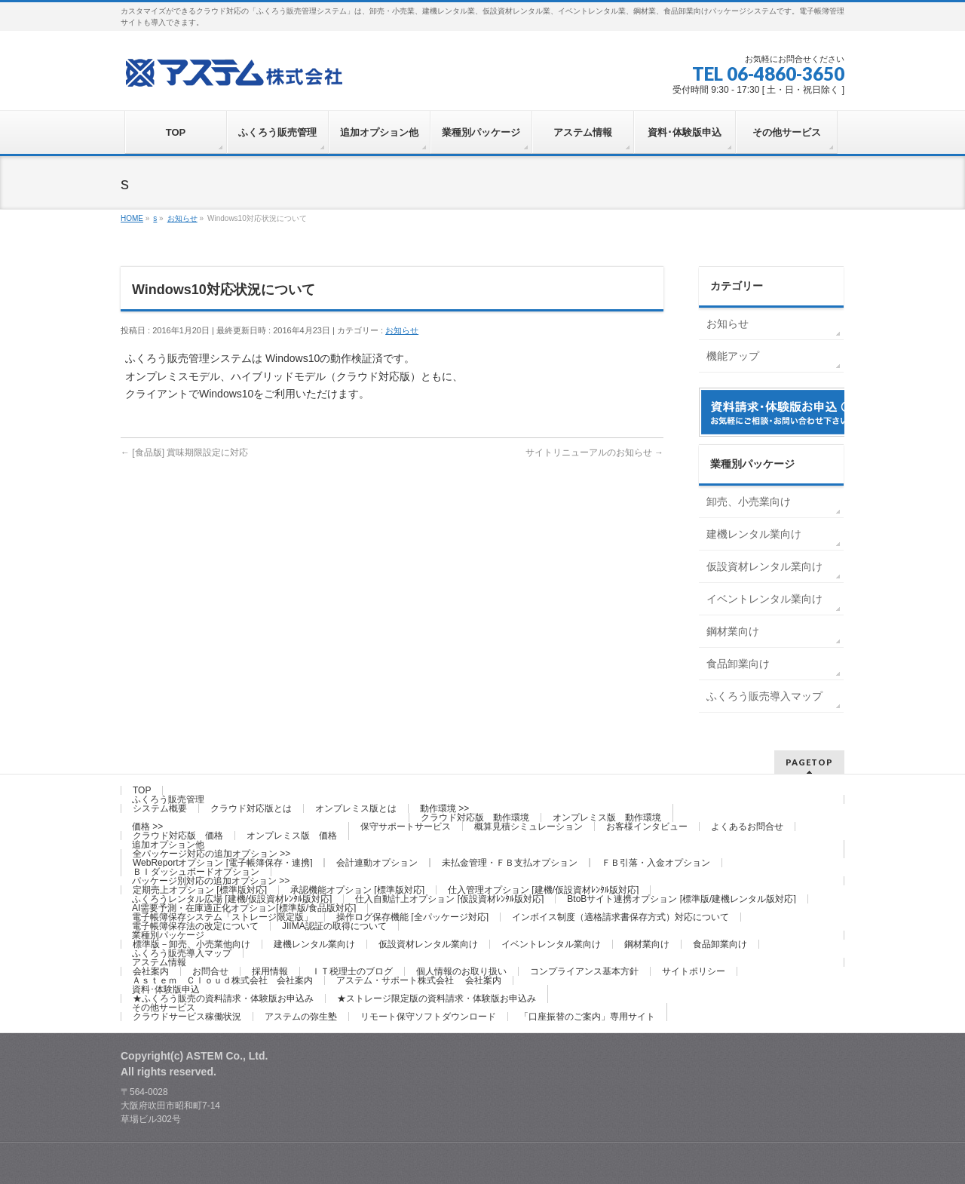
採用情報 (270, 971)
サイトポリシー (693, 971)
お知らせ (401, 330)
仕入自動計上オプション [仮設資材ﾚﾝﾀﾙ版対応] (449, 898)
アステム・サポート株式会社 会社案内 (418, 980)
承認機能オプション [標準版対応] (357, 889)
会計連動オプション (377, 862)
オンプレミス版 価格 (292, 835)
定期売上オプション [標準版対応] (200, 889)
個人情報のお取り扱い (461, 971)
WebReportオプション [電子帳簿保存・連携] (222, 862)
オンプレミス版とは (356, 808)
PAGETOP (809, 762)
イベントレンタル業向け (764, 599)
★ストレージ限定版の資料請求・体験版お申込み (436, 998)
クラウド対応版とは (251, 808)
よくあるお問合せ (747, 826)
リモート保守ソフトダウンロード (428, 1016)
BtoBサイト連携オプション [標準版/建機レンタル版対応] (681, 898)
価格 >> (147, 826)
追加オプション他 (168, 844)
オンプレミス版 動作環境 (607, 817)
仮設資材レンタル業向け (764, 566)
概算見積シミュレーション (528, 826)
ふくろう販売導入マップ (764, 696)
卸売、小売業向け (748, 501)
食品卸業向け (738, 664)
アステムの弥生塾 (301, 1016)
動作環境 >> (444, 808)
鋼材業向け (732, 631)
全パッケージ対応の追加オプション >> (211, 853)
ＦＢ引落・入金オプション (656, 862)
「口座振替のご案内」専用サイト (587, 1016)
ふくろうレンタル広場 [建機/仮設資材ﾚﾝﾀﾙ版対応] (232, 898)
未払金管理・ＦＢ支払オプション (509, 862)
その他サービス (163, 1007)
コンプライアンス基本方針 (584, 971)
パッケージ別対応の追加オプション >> (211, 880)
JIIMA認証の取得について (334, 926)
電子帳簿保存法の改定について (195, 926)
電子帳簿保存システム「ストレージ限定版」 (222, 917)
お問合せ (210, 971)
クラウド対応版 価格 (178, 835)
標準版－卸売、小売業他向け (191, 944)
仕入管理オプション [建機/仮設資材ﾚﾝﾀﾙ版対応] (543, 889)
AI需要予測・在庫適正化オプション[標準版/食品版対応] (244, 908)
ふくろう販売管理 (168, 799)
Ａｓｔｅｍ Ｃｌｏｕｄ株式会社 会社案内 (222, 980)
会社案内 (151, 971)
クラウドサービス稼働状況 (187, 1016)
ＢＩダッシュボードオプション (196, 871)
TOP (142, 790)
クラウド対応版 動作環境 (475, 817)
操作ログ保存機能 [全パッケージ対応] (412, 917)
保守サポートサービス (405, 826)
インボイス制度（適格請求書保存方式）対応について (620, 917)
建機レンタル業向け (753, 534)
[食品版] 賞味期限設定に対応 (184, 452)
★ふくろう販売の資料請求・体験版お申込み (223, 998)
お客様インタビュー (647, 826)
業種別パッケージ (168, 935)
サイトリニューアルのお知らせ (594, 452)
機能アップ (732, 356)
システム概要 (160, 808)
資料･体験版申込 (166, 989)
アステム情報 (159, 962)
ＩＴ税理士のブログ (352, 971)
